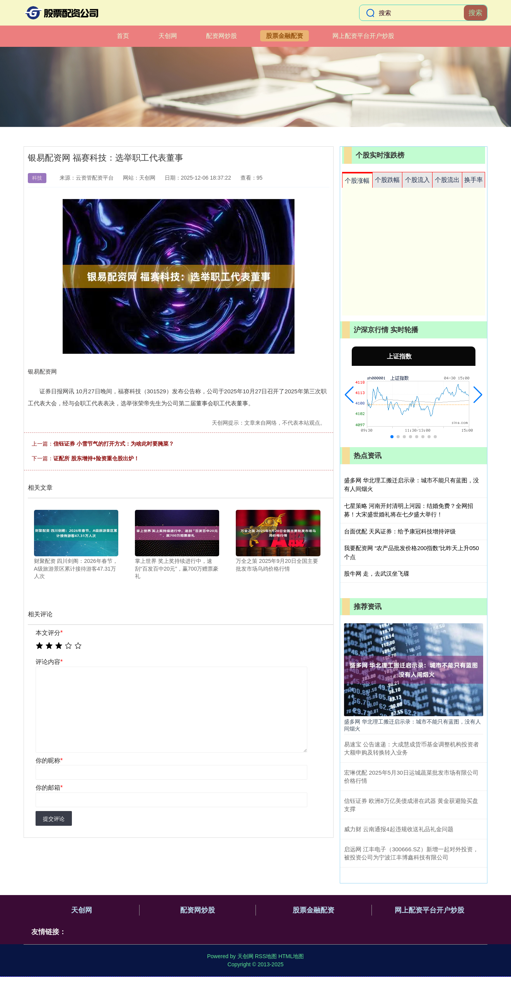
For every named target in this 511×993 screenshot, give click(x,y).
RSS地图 (266, 956)
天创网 (167, 36)
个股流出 (447, 180)
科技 (37, 178)
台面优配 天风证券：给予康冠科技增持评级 (400, 531)
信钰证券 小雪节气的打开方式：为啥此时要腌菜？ (113, 444)
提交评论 (54, 819)
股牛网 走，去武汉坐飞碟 (376, 573)
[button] (349, 394)
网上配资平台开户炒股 (363, 36)
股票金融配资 (284, 36)
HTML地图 (291, 956)
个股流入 (417, 180)
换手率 (473, 180)
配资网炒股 (221, 36)
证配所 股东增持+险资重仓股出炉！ (96, 458)
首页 (123, 36)
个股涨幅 (357, 180)
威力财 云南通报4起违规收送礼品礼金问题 (398, 829)
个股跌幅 (387, 180)
